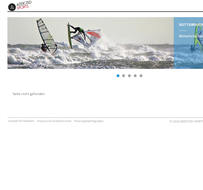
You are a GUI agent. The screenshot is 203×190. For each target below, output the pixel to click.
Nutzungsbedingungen (89, 120)
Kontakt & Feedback (21, 120)
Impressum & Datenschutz (54, 120)
